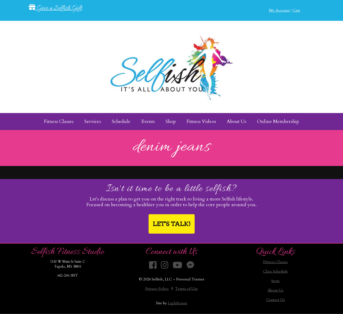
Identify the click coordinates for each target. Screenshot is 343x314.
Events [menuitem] (148, 121)
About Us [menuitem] (236, 121)
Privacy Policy (157, 288)
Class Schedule (275, 271)
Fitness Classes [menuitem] (58, 121)
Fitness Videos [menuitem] (201, 121)
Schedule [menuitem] (121, 121)
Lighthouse (177, 303)
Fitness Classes (275, 262)
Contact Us (275, 299)
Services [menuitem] (92, 121)
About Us (275, 290)
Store (275, 280)
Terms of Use (186, 288)
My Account (279, 10)
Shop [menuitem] (171, 121)
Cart (296, 10)
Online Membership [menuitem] (278, 121)
